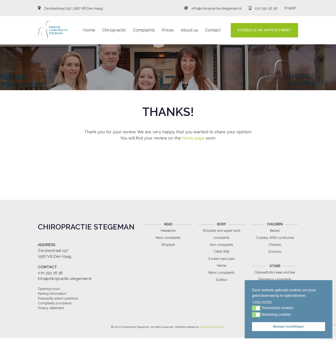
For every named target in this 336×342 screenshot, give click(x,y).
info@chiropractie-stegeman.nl (217, 8)
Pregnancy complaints (274, 279)
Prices (168, 30)
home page (193, 138)
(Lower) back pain (221, 258)
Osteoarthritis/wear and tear (274, 272)
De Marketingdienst (212, 327)
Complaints (144, 30)
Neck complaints (168, 237)
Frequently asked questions (58, 298)
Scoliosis (274, 251)
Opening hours (49, 289)
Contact (212, 30)
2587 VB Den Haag (54, 256)
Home (89, 30)
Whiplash (168, 245)
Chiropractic (114, 30)
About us (189, 30)
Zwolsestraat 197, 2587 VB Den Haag (73, 8)
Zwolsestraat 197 (53, 250)
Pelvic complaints (221, 272)
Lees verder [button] (262, 302)
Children (275, 245)
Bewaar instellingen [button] (288, 326)
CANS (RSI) (221, 251)
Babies (275, 230)
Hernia (221, 265)
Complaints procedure (54, 303)
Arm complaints (221, 245)
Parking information (52, 293)
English (290, 8)
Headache (168, 230)
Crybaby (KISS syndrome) (275, 237)
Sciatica (221, 279)
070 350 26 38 (266, 8)
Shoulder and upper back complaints (221, 234)
